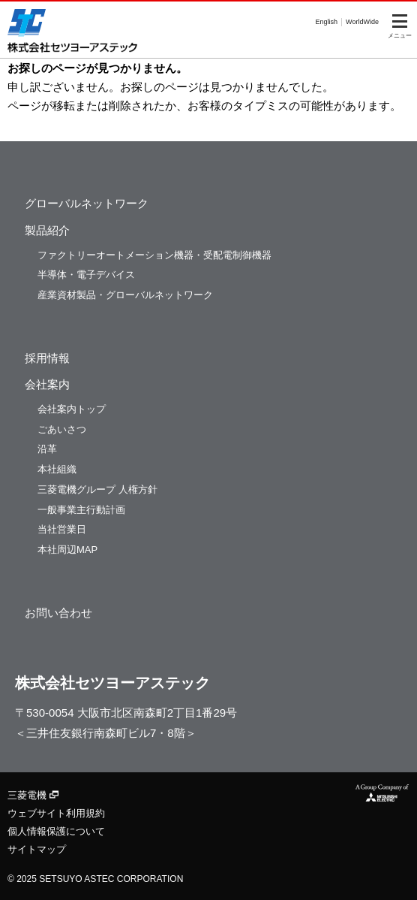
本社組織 (57, 469)
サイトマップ (37, 849)
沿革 (47, 449)
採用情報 (47, 358)
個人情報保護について (56, 831)
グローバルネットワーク (86, 203)
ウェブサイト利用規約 (56, 813)
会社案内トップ (72, 409)
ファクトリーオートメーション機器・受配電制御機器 (155, 255)
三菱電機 (33, 795)
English (327, 22)
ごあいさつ (62, 429)
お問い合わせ (58, 612)
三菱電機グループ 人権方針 (98, 489)
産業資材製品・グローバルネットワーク (125, 295)
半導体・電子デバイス (86, 274)
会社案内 (47, 384)
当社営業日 (62, 529)
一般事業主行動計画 (81, 509)
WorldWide (362, 22)
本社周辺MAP (68, 549)
